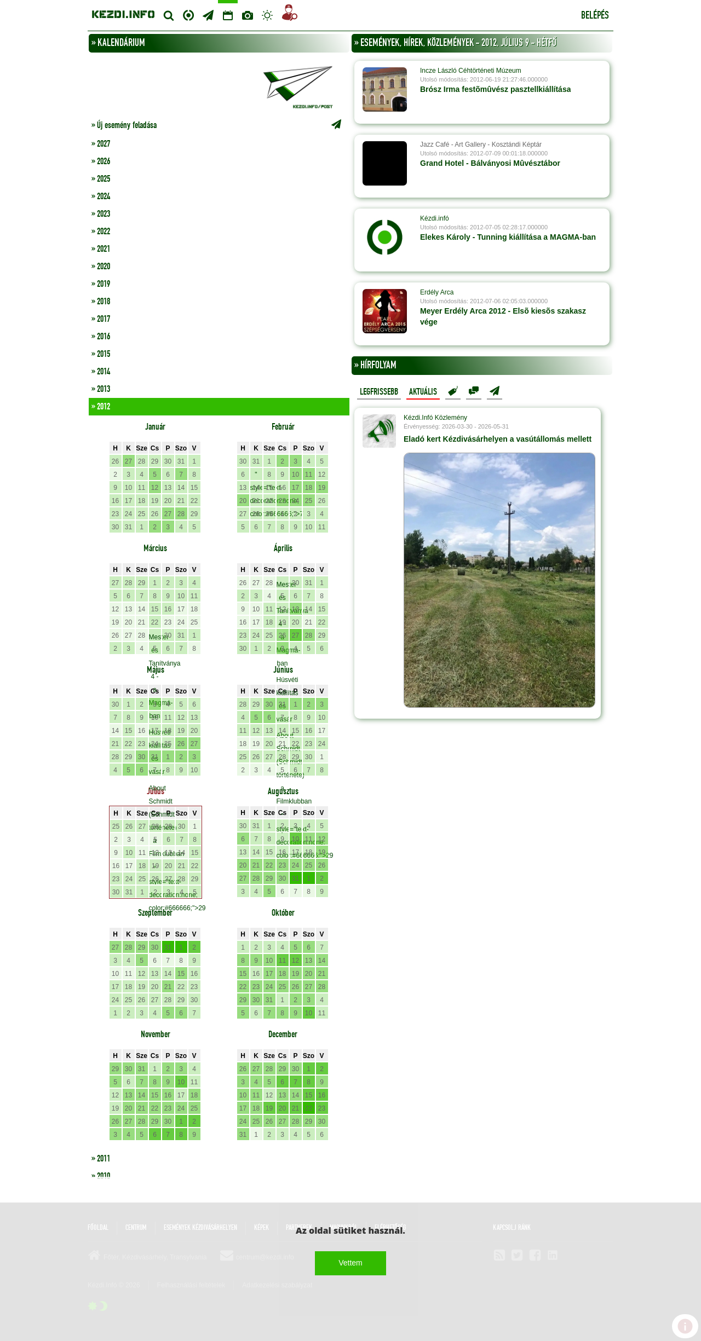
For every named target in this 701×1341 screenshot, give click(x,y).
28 (141, 461)
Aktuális (423, 392)
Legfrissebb (379, 392)
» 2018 (100, 302)
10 (128, 488)
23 (115, 514)
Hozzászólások (473, 391)
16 (115, 501)
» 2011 (100, 1159)
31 (181, 461)
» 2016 (100, 337)
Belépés (595, 15)
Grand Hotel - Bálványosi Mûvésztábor (490, 163)
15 (194, 488)
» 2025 (100, 179)
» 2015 (100, 354)
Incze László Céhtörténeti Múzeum (470, 70)
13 (167, 488)
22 (194, 501)
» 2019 (100, 284)
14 (181, 488)
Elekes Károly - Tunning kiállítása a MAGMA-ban (508, 237)
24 (128, 514)
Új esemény (494, 391)
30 (167, 461)
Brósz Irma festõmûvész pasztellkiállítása (495, 89)
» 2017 (100, 319)
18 (141, 501)
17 (128, 501)
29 (154, 461)
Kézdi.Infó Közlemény (435, 417)
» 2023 (100, 214)
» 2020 (100, 266)
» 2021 (100, 249)
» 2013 (100, 389)
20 (167, 501)
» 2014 (100, 372)
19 (154, 501)
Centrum (188, 14)
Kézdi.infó (434, 218)
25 (141, 514)
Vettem (350, 1262)
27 (128, 461)
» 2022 (100, 231)
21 (181, 501)
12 (154, 488)
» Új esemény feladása (219, 125)
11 (141, 488)
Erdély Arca (436, 292)
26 (115, 461)
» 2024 (100, 196)
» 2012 (100, 407)
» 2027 (100, 144)
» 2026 (100, 161)
